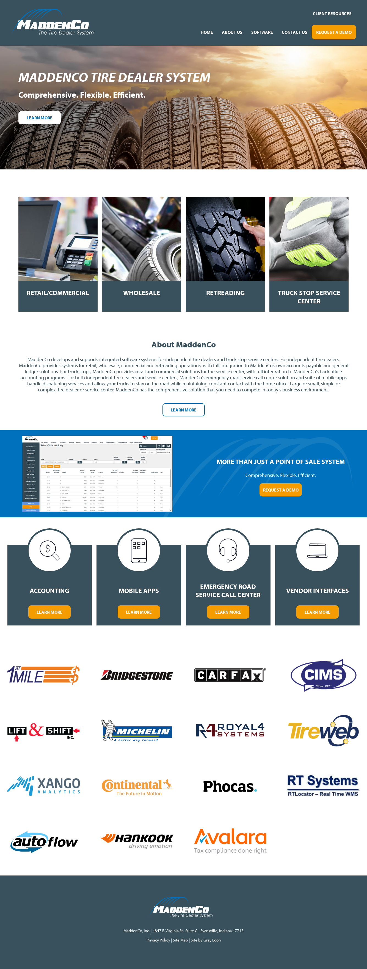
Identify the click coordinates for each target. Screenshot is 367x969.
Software (262, 32)
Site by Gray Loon (206, 940)
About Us (232, 32)
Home (207, 32)
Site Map (180, 940)
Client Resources (332, 13)
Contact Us (294, 32)
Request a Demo (334, 32)
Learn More (40, 117)
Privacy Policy (159, 940)
